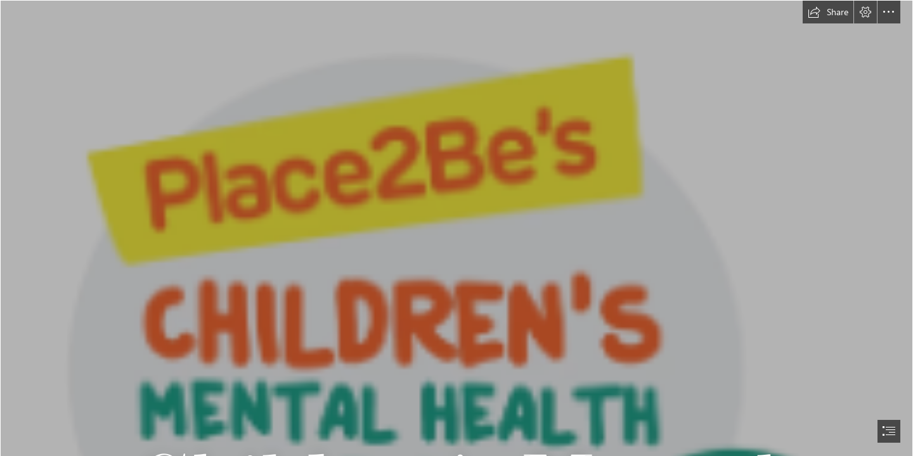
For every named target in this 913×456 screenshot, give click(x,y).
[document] (456, 228)
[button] (828, 12)
